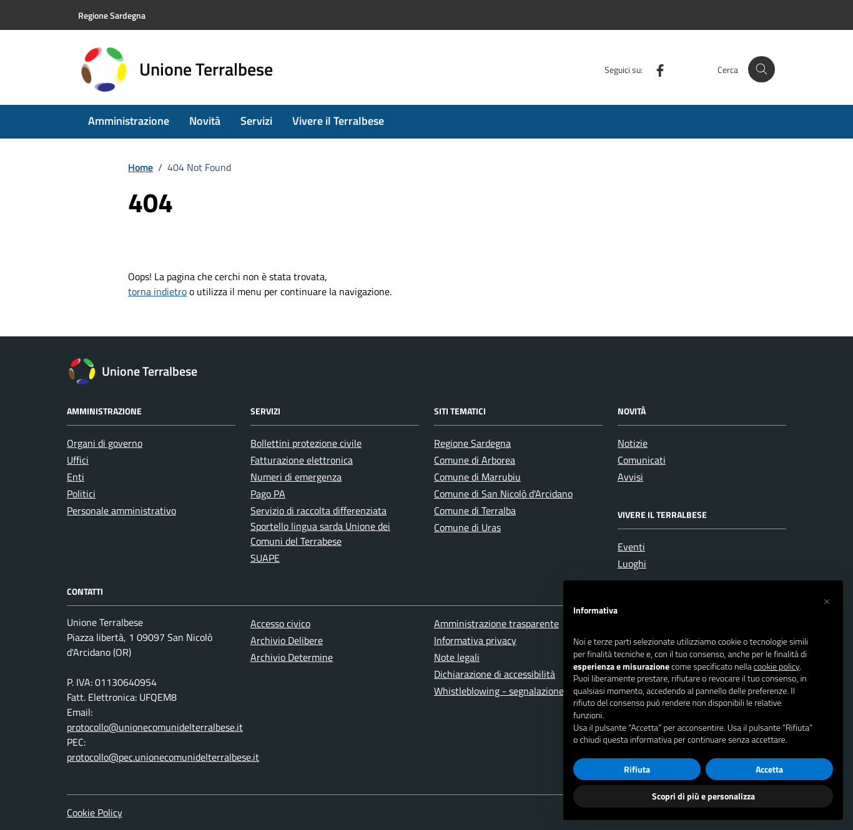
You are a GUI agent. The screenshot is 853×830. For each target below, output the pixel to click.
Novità (204, 120)
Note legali (457, 657)
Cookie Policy (94, 812)
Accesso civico (280, 623)
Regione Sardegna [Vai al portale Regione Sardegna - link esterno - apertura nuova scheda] (111, 15)
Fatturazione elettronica (301, 459)
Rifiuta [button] (637, 769)
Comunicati (642, 459)
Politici (81, 493)
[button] (827, 600)
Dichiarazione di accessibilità (494, 673)
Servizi (256, 120)
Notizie (633, 443)
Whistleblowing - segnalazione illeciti (513, 690)
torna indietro (157, 291)
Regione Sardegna (472, 443)
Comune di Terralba (475, 510)
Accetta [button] (769, 769)
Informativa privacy (475, 640)
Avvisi (630, 476)
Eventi (631, 546)
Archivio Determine (291, 657)
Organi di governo (104, 443)
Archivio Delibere (286, 640)
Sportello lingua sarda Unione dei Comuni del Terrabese (320, 534)
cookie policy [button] (777, 666)
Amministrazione (128, 120)
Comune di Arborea (474, 459)
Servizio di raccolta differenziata (318, 510)
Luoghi (632, 563)
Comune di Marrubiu (477, 476)
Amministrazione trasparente (496, 623)
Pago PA (267, 493)
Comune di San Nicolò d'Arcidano (503, 493)
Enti (75, 476)
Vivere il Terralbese (338, 120)
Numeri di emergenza (296, 476)
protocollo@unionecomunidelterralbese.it (155, 727)
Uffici (78, 459)
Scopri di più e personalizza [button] (703, 796)
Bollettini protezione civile (306, 443)
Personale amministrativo (121, 510)
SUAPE (265, 557)
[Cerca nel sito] (761, 69)
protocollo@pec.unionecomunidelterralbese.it (163, 756)
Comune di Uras (467, 527)
